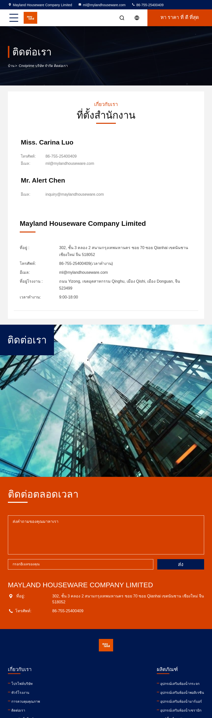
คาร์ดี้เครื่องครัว (76, 688)
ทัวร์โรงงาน (20, 661)
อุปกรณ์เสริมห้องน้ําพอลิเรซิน (87, 661)
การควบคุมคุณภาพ (25, 670)
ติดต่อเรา (18, 679)
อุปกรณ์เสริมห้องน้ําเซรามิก (85, 679)
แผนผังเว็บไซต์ (22, 688)
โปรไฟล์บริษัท (22, 652)
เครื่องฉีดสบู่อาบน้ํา (79, 697)
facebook (138, 685)
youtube (128, 685)
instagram (160, 685)
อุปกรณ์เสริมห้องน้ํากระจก (84, 652)
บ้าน (11, 66)
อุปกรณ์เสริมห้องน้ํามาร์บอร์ (85, 670)
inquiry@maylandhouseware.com (168, 157)
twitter (149, 685)
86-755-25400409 (147, 5)
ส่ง (180, 533)
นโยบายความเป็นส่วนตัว (30, 697)
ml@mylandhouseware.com (101, 5)
